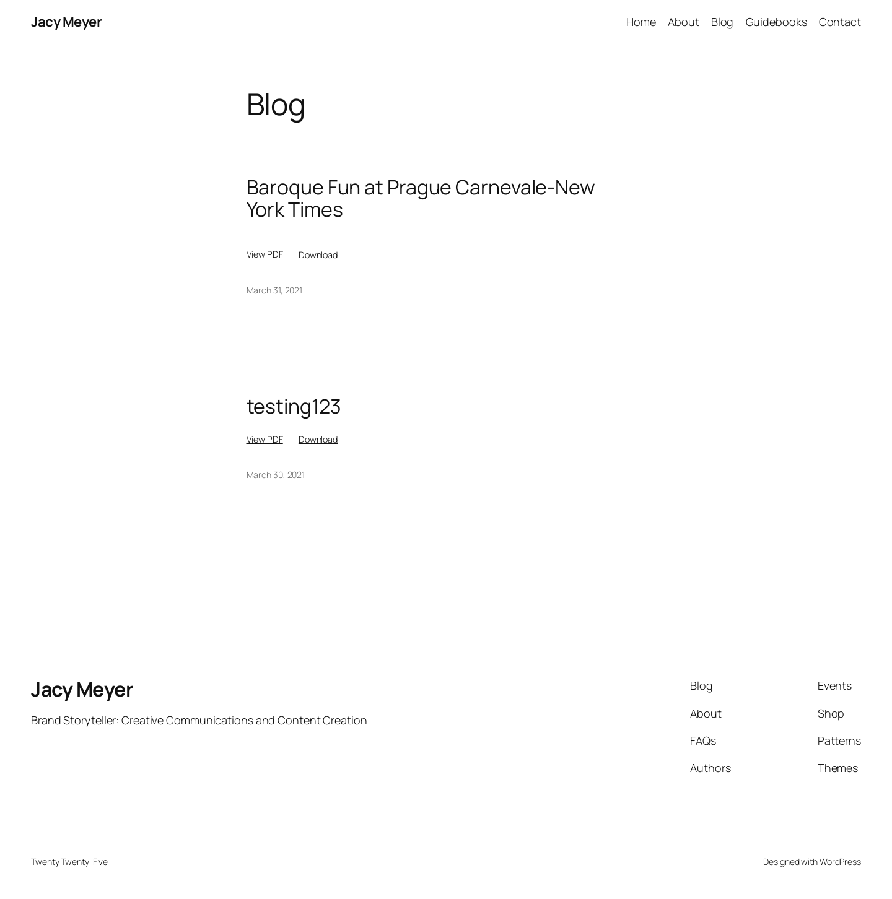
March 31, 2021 (275, 290)
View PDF (265, 255)
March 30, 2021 (276, 474)
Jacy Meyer (66, 21)
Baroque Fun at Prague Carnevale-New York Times (421, 198)
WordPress (840, 861)
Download (318, 255)
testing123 (294, 406)
